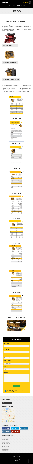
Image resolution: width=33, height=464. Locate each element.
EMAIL (5, 366)
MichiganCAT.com (5, 450)
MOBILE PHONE (7, 360)
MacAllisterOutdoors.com (6, 443)
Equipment (16, 15)
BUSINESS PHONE (8, 355)
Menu (30, 2)
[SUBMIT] (16, 386)
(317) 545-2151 (26, 2)
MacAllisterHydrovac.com (6, 440)
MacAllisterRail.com (5, 445)
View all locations (7, 403)
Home (11, 15)
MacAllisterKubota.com (5, 442)
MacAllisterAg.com (5, 439)
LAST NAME (6, 349)
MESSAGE (6, 372)
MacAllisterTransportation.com (7, 447)
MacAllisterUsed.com (5, 449)
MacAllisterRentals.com (5, 446)
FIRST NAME (7, 343)
